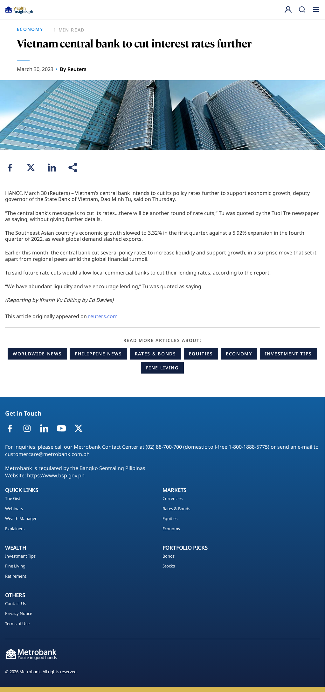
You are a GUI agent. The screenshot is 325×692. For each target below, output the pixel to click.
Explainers (14, 528)
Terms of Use (17, 623)
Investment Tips (288, 354)
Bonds (168, 556)
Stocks (168, 566)
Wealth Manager (21, 518)
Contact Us (15, 603)
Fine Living (162, 368)
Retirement (15, 576)
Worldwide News (37, 354)
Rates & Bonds (155, 354)
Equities (201, 354)
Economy (239, 354)
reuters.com (103, 316)
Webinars (14, 508)
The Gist (12, 498)
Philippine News (98, 354)
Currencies (172, 498)
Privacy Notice (18, 613)
